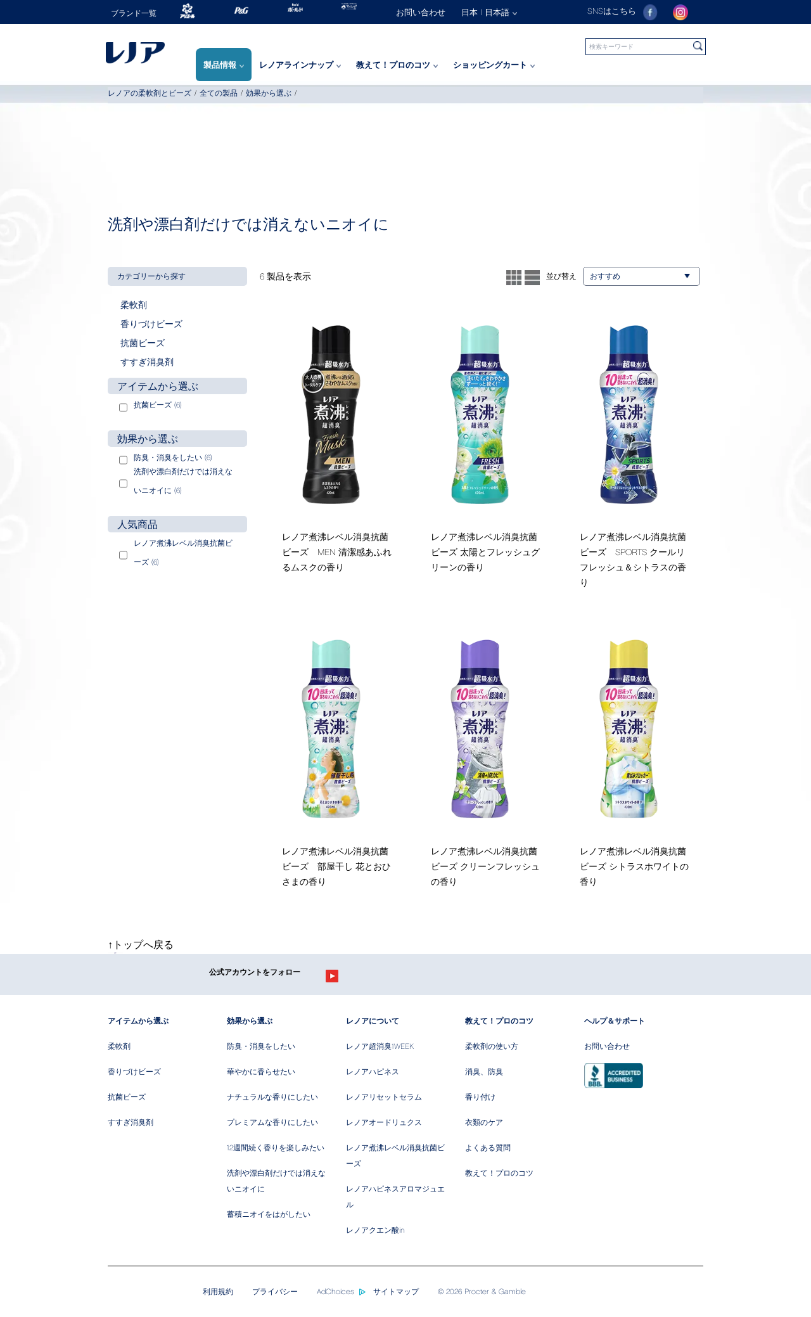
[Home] (151, 52)
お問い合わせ (607, 1046)
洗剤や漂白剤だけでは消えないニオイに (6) (183, 481)
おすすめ (640, 276)
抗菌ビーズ (127, 1096)
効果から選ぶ (268, 92)
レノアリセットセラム (384, 1096)
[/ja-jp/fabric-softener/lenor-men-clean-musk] (331, 449)
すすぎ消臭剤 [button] (147, 361)
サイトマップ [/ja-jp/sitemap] (396, 1291)
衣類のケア (484, 1122)
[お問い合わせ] (428, 12)
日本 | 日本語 (489, 12)
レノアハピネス (372, 1071)
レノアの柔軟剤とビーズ (149, 92)
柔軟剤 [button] (133, 304)
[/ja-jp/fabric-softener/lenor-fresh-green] (480, 449)
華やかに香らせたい (261, 1071)
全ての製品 (219, 92)
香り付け (480, 1096)
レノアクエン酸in (375, 1229)
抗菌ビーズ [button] (142, 342)
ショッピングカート (494, 64)
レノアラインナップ (300, 64)
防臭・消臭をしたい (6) (173, 457)
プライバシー (275, 1291)
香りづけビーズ (134, 1071)
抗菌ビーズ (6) (158, 404)
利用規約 (218, 1291)
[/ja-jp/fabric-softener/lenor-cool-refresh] (629, 456)
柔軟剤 (119, 1046)
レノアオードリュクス (384, 1122)
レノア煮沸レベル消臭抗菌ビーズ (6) (183, 552)
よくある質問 (488, 1147)
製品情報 (223, 64)
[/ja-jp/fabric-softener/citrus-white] (629, 763)
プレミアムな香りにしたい (272, 1122)
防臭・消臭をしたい (261, 1046)
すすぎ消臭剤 (130, 1122)
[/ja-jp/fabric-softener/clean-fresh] (480, 763)
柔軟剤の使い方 (491, 1046)
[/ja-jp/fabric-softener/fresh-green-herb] (331, 763)
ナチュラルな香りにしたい (272, 1096)
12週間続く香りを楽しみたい (275, 1147)
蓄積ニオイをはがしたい (268, 1214)
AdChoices (335, 1291)
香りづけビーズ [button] (151, 323)
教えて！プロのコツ (397, 64)
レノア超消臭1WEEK (380, 1046)
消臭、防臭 (484, 1071)
